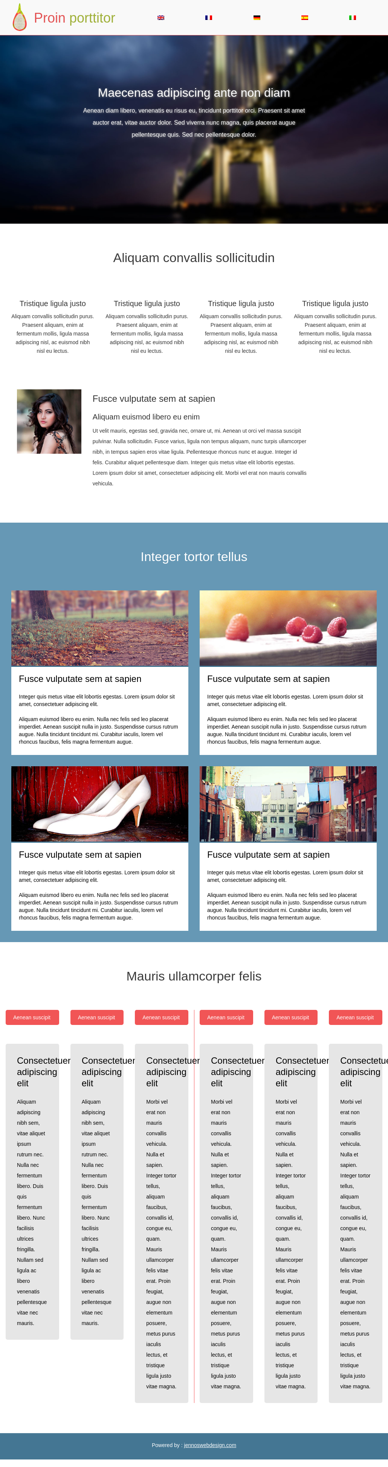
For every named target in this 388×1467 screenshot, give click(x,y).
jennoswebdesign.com (210, 1445)
